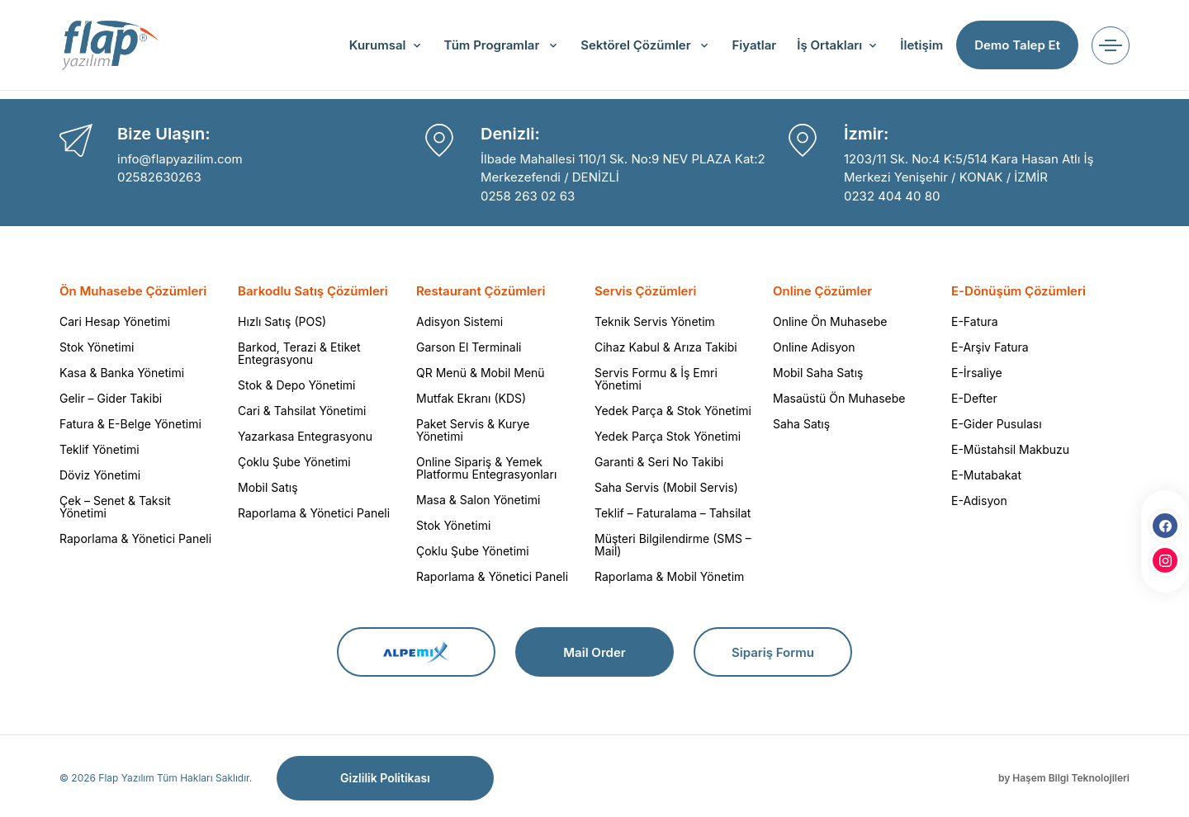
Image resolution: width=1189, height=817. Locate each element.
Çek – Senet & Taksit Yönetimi (115, 507)
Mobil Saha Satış (818, 373)
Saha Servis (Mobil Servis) (666, 487)
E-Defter (974, 398)
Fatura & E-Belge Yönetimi (130, 424)
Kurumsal (377, 45)
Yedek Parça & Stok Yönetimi (672, 411)
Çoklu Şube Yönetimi (294, 462)
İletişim (921, 45)
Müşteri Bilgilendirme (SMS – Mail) (672, 544)
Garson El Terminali (468, 347)
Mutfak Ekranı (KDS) (471, 398)
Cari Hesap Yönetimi (114, 321)
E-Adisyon (979, 501)
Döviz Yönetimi (99, 475)
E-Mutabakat (986, 475)
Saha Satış (801, 424)
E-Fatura (974, 321)
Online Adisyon (814, 347)
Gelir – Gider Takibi (110, 398)
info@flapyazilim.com (180, 159)
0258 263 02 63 (528, 196)
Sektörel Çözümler (637, 45)
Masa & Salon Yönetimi (478, 500)
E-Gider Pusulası (996, 424)
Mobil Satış (268, 487)
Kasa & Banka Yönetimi (121, 373)
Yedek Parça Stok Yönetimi (667, 436)
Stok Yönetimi (96, 347)
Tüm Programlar (493, 45)
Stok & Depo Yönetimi (296, 385)
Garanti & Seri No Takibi (658, 462)
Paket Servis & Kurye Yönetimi (472, 430)
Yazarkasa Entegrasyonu (305, 436)
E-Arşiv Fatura (990, 347)
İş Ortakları (829, 45)
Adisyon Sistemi (459, 321)
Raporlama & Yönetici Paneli (135, 538)
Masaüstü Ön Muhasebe (839, 398)
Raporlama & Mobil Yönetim (669, 576)
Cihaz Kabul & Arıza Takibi (665, 347)
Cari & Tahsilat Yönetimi (302, 411)
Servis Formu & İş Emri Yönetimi (656, 379)
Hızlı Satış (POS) (282, 321)
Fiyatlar (754, 45)
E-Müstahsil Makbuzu (1010, 449)
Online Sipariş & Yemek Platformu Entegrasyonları (486, 468)
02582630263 (159, 177)
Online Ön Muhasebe (830, 321)
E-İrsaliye (976, 373)
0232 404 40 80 (892, 196)
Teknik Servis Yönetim (654, 321)
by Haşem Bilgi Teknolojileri (1064, 778)
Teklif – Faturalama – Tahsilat (672, 513)
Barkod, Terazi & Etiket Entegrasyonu (299, 353)
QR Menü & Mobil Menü (480, 373)
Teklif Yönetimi (99, 449)
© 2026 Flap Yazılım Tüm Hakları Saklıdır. (155, 778)
